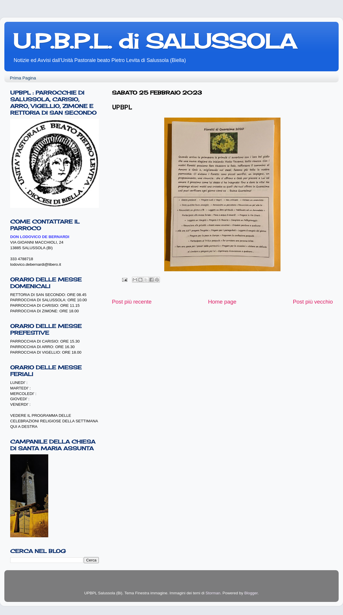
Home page (222, 302)
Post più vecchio (313, 302)
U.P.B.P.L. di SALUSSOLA (154, 41)
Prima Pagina (23, 77)
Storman (213, 593)
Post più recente (132, 302)
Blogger (251, 593)
